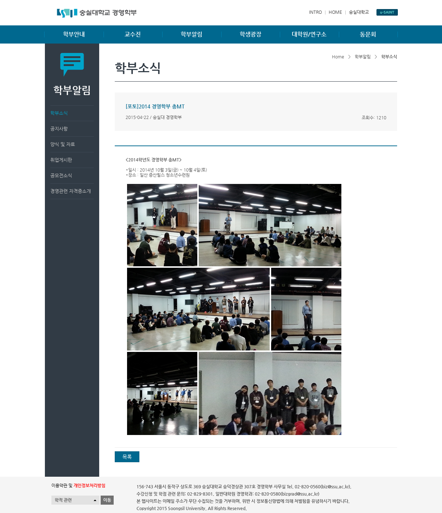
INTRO (315, 12)
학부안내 (74, 34)
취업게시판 (61, 160)
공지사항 (59, 128)
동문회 (368, 34)
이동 (107, 499)
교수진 (133, 34)
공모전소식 (61, 175)
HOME (335, 12)
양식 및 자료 (62, 144)
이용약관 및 (78, 485)
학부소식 (59, 113)
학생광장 (250, 34)
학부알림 (191, 34)
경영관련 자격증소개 (70, 191)
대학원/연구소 (309, 34)
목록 (127, 457)
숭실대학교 (359, 12)
